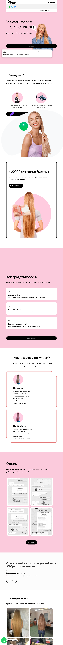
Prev (35, 51)
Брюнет (14, 576)
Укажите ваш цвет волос (16, 573)
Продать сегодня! (16, 185)
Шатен (36, 576)
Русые (8, 576)
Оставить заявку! (31, 338)
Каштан (31, 576)
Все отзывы (31, 542)
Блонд (25, 576)
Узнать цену (31, 46)
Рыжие (20, 576)
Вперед (12, 581)
